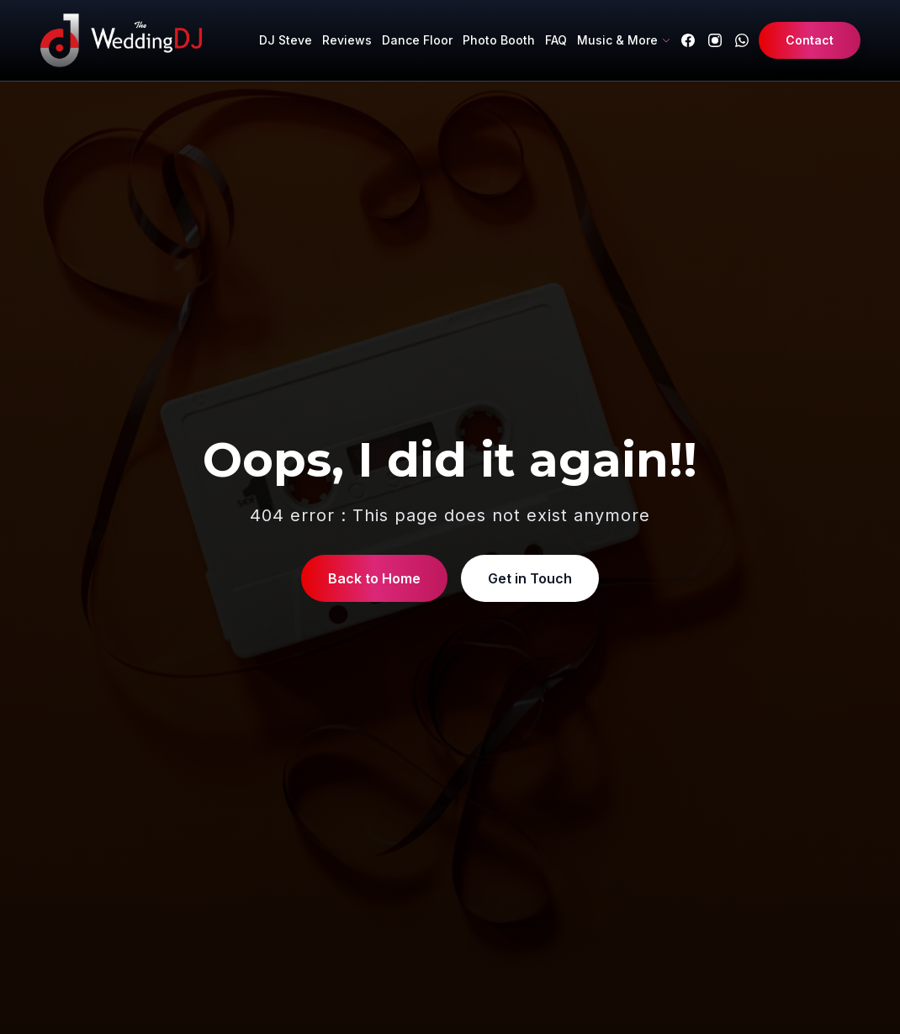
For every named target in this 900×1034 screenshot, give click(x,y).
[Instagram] (715, 40)
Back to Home (374, 578)
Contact (810, 40)
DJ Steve (285, 40)
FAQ (556, 40)
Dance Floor (417, 40)
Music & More (624, 40)
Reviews (347, 40)
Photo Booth (499, 40)
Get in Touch (530, 578)
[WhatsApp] (742, 40)
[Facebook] (688, 40)
